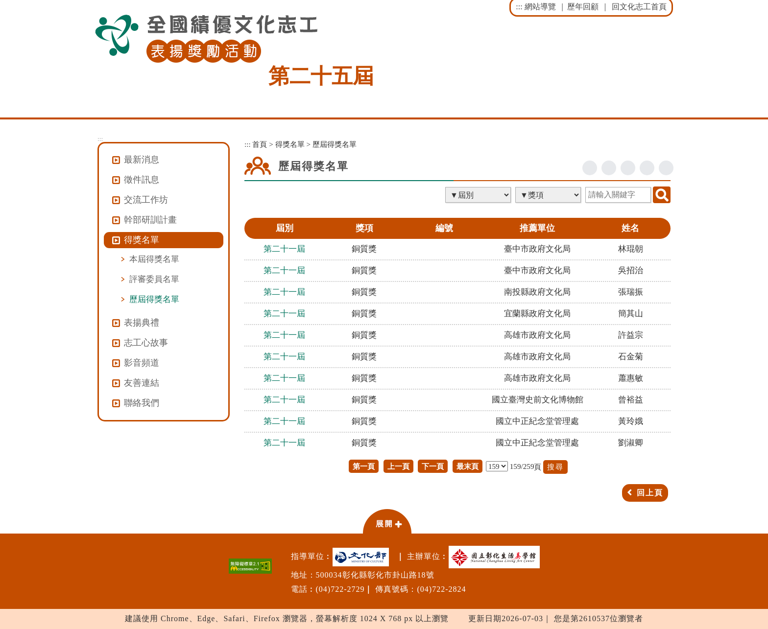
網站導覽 (540, 6)
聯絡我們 (141, 403)
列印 (666, 168)
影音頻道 (141, 363)
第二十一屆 (284, 249)
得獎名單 (290, 144)
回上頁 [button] (650, 493)
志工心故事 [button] (146, 343)
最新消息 (141, 159)
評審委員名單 (154, 279)
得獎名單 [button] (141, 240)
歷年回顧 (583, 6)
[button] (387, 521)
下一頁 (433, 466)
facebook (589, 168)
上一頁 (398, 466)
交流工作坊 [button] (146, 200)
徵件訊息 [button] (141, 180)
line (628, 168)
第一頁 (364, 466)
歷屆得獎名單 (154, 299)
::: (519, 6)
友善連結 (141, 383)
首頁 (259, 144)
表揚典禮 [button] (141, 322)
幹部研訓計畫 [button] (150, 220)
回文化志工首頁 (639, 6)
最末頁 (467, 466)
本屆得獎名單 (154, 259)
